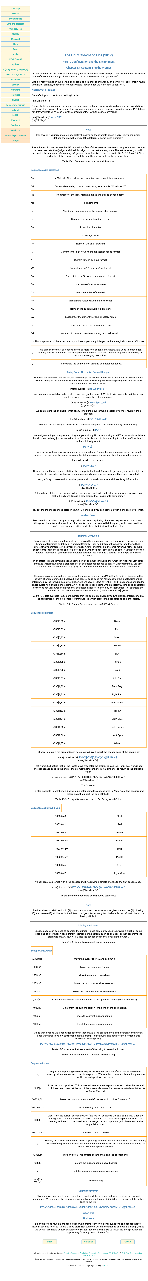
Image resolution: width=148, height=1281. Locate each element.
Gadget (15, 100)
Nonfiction (15, 130)
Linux (15, 44)
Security (15, 85)
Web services (15, 29)
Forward (127, 1242)
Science (15, 13)
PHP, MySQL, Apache (15, 74)
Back (49, 1242)
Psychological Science (15, 135)
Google (15, 34)
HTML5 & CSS (15, 59)
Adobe (15, 54)
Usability (15, 115)
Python (15, 64)
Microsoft (15, 39)
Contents (88, 1242)
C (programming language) (15, 69)
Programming (15, 19)
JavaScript (15, 79)
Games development (15, 105)
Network (15, 110)
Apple (15, 49)
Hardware (15, 95)
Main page (15, 8)
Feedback (15, 125)
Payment (15, 120)
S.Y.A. (106, 1266)
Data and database (15, 24)
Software (15, 90)
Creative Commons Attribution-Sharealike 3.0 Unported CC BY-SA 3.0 (92, 1253)
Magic (15, 140)
